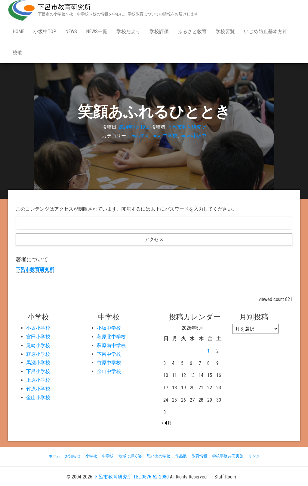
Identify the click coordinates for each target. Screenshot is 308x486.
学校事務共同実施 (227, 456)
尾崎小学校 (38, 345)
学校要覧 (225, 31)
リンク (254, 456)
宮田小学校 (38, 337)
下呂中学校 (109, 354)
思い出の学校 (158, 456)
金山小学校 (38, 397)
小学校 (91, 456)
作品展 (181, 456)
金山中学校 (109, 371)
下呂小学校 (38, 371)
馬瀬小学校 (38, 362)
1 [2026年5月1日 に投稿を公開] (208, 351)
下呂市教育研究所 (64, 7)
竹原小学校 (38, 389)
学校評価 (159, 31)
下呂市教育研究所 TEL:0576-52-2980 (131, 477)
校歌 (17, 52)
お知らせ (73, 456)
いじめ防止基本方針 (265, 31)
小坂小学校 (38, 328)
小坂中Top (44, 31)
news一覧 (96, 31)
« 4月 (167, 423)
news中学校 (165, 136)
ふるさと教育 (192, 31)
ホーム (54, 456)
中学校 (108, 456)
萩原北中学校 (111, 337)
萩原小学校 (38, 354)
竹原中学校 (109, 362)
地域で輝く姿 (130, 456)
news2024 (138, 136)
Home (18, 31)
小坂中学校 (109, 328)
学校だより (128, 31)
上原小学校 (38, 380)
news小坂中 (194, 136)
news (71, 31)
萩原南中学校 (111, 345)
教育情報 (199, 456)
